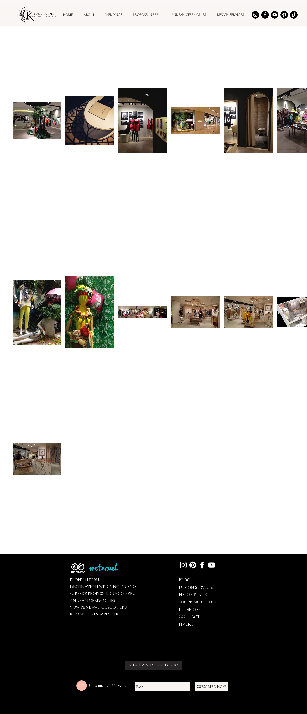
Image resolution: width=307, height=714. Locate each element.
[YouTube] (274, 15)
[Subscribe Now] (211, 686)
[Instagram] (255, 15)
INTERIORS (190, 610)
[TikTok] (294, 15)
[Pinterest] (284, 15)
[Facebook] (265, 15)
